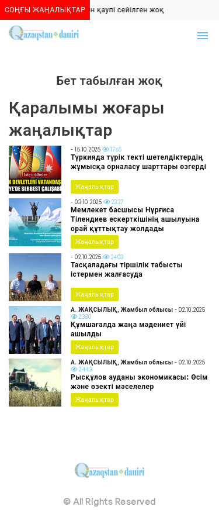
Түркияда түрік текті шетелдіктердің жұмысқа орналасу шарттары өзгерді (138, 162)
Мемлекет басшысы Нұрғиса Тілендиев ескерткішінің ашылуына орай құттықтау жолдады (135, 219)
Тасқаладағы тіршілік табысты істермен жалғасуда (127, 269)
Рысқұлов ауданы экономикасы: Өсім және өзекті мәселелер (139, 382)
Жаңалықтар (94, 186)
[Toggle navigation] (203, 36)
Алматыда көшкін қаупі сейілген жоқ (98, 9)
